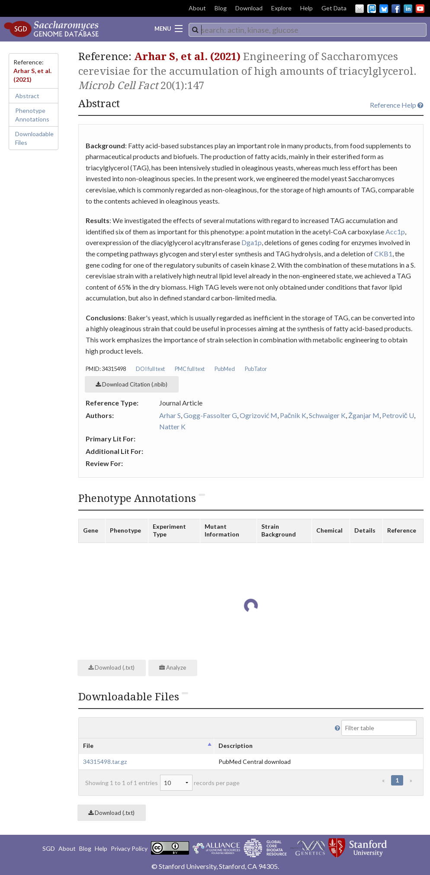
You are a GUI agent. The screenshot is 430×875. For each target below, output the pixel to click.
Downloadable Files (34, 138)
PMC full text (190, 368)
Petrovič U (398, 415)
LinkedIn (408, 8)
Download (249, 8)
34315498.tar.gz (105, 761)
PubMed (225, 368)
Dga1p (251, 242)
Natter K (172, 426)
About (197, 8)
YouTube (420, 8)
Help (306, 8)
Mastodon (371, 8)
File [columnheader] (88, 745)
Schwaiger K (327, 415)
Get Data (334, 8)
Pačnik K (293, 415)
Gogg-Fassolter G (210, 415)
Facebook (395, 8)
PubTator (256, 368)
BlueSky (383, 8)
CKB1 (383, 253)
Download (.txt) (111, 667)
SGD (48, 848)
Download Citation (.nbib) (131, 384)
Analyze (172, 667)
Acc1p (395, 231)
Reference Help (397, 105)
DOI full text (150, 368)
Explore (281, 8)
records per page (200, 783)
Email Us (359, 8)
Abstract (27, 95)
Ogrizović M (258, 415)
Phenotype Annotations (32, 115)
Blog (221, 8)
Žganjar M (363, 415)
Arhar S (170, 415)
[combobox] (308, 30)
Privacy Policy (129, 848)
